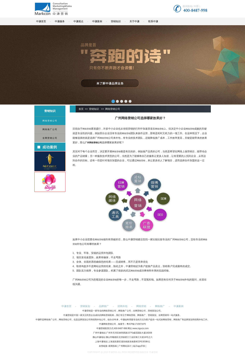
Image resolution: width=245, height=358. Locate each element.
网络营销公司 (49, 121)
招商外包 (122, 306)
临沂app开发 (139, 346)
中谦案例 (97, 21)
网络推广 (160, 306)
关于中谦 (134, 21)
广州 (87, 142)
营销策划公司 (154, 311)
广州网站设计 (125, 346)
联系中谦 (153, 21)
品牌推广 (104, 306)
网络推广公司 (49, 129)
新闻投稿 (112, 346)
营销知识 (116, 21)
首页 (81, 109)
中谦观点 (78, 21)
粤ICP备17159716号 (136, 324)
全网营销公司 (49, 138)
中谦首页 (41, 21)
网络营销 (86, 129)
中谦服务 (60, 21)
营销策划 (85, 306)
